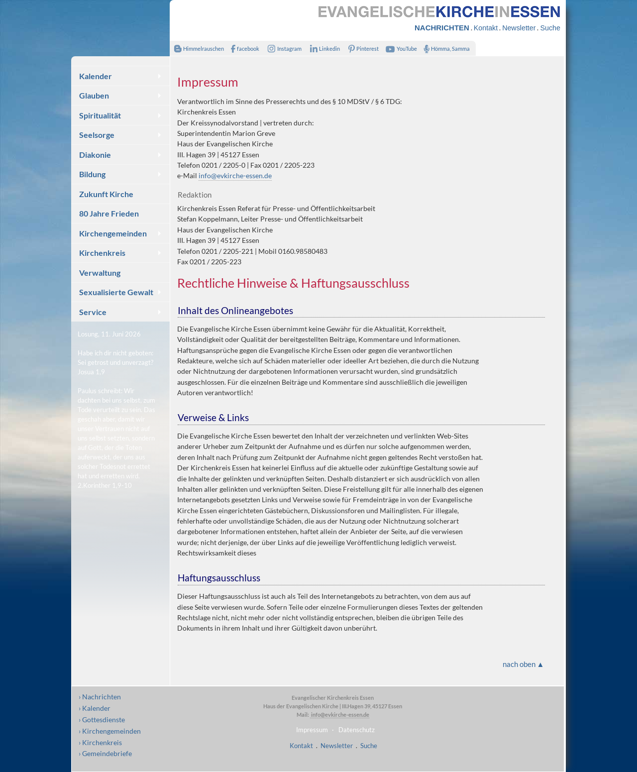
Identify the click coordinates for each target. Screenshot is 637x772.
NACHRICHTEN (442, 27)
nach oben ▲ (523, 664)
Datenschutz (356, 730)
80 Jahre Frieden (109, 213)
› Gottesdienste (102, 719)
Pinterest (361, 48)
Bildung (92, 174)
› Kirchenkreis (100, 742)
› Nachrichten (100, 696)
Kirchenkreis (102, 252)
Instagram (283, 48)
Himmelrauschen (197, 48)
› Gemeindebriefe (105, 753)
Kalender (95, 76)
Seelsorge (96, 134)
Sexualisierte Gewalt (116, 292)
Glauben (94, 95)
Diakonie (95, 154)
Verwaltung (99, 272)
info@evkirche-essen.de (235, 175)
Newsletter (518, 28)
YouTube (400, 48)
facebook (242, 48)
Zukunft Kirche (106, 194)
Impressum (312, 730)
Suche (550, 28)
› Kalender (94, 708)
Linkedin (323, 48)
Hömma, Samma (445, 48)
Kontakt (486, 28)
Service (92, 312)
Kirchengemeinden (113, 233)
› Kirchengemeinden (110, 731)
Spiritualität (100, 115)
